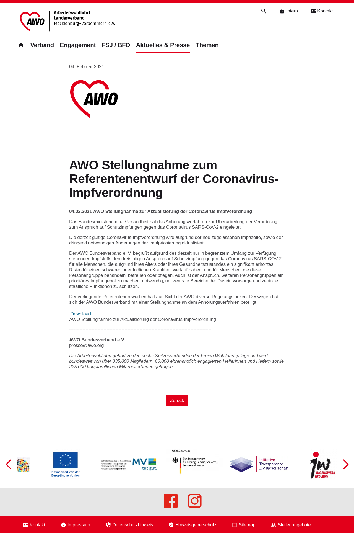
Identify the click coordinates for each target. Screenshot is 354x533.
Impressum (78, 524)
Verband (42, 45)
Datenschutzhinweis (133, 524)
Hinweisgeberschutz (195, 524)
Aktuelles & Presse (163, 45)
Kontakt (37, 524)
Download (81, 313)
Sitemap (247, 524)
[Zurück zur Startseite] (68, 21)
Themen (207, 45)
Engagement (78, 45)
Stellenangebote (294, 524)
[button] (345, 464)
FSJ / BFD (116, 45)
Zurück (177, 400)
